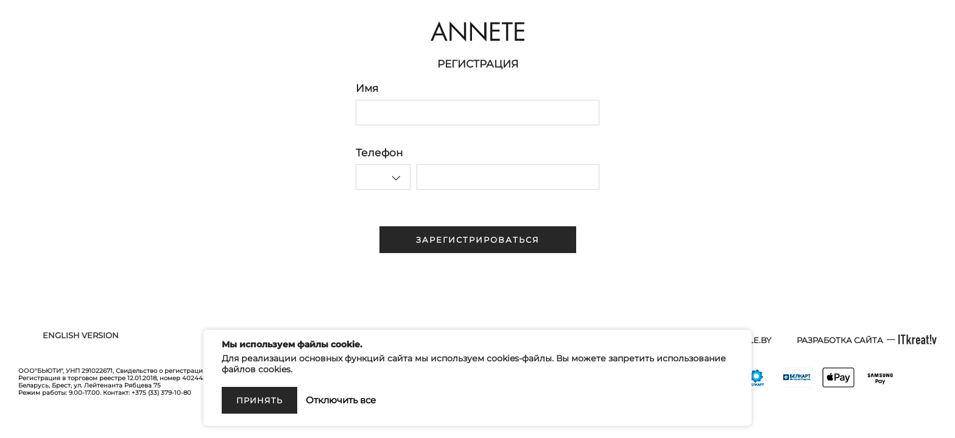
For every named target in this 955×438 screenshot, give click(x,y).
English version (81, 335)
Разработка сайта (840, 340)
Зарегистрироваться (478, 240)
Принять (259, 400)
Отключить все (341, 400)
